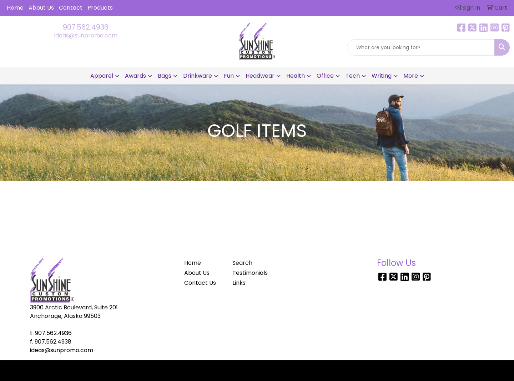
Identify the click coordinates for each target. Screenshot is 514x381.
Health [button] (295, 76)
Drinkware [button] (197, 76)
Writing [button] (382, 76)
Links (239, 283)
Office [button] (325, 76)
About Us (41, 8)
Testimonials (250, 273)
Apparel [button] (101, 76)
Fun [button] (229, 76)
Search (242, 263)
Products (100, 8)
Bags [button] (164, 76)
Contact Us (200, 283)
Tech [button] (353, 76)
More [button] (410, 76)
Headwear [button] (260, 76)
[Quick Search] (421, 47)
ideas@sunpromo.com (85, 35)
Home (15, 8)
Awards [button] (135, 76)
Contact (70, 8)
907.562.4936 (86, 27)
